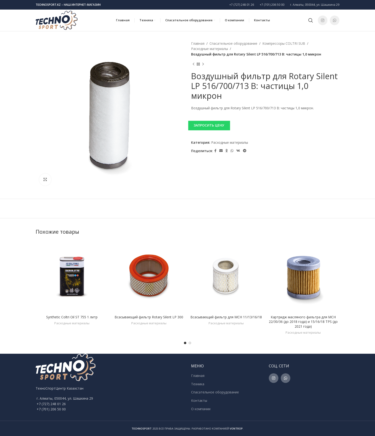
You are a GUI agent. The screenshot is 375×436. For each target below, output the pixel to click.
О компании (200, 409)
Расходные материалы (209, 48)
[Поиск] (310, 20)
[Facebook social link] (215, 151)
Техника (197, 384)
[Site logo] (56, 20)
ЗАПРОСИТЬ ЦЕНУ (209, 125)
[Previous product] (193, 64)
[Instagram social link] (322, 20)
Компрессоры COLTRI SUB (283, 43)
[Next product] (203, 64)
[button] (265, 125)
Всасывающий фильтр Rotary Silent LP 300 (149, 317)
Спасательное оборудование (233, 43)
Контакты (199, 400)
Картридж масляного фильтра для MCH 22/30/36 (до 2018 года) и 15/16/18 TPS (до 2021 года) (303, 322)
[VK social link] (238, 151)
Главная (197, 43)
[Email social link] (221, 151)
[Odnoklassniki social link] (226, 151)
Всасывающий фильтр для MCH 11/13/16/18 (226, 317)
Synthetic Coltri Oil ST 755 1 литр (72, 317)
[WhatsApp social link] (334, 20)
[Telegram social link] (245, 151)
